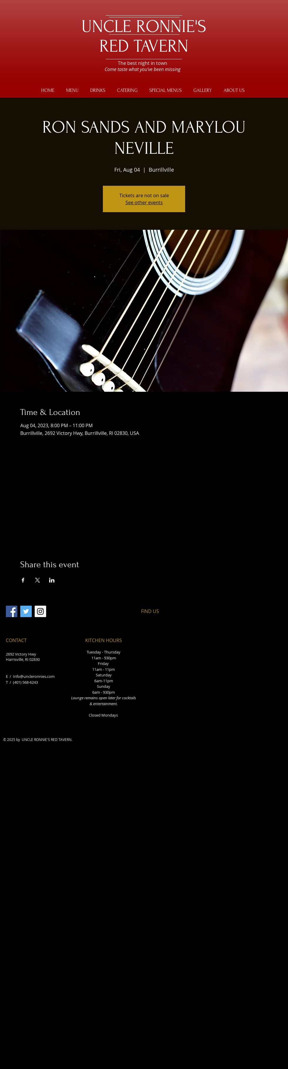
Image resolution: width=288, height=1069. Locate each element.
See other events (144, 202)
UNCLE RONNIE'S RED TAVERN (143, 36)
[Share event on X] (37, 580)
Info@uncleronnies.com (34, 676)
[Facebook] (11, 611)
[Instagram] (40, 611)
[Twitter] (26, 611)
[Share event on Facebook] (23, 580)
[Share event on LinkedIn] (52, 580)
